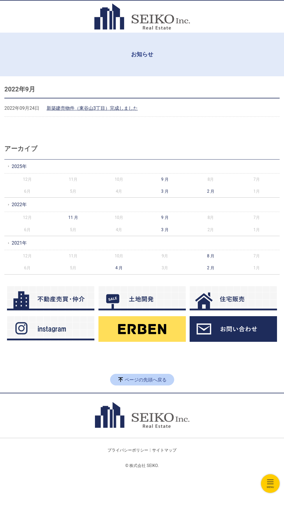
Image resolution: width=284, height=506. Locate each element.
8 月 (210, 256)
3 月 (164, 191)
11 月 (73, 217)
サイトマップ (164, 450)
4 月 (119, 268)
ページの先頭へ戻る (146, 380)
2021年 (19, 243)
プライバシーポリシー (127, 450)
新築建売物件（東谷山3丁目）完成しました (92, 108)
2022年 (19, 204)
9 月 (164, 179)
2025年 (19, 166)
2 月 (210, 191)
